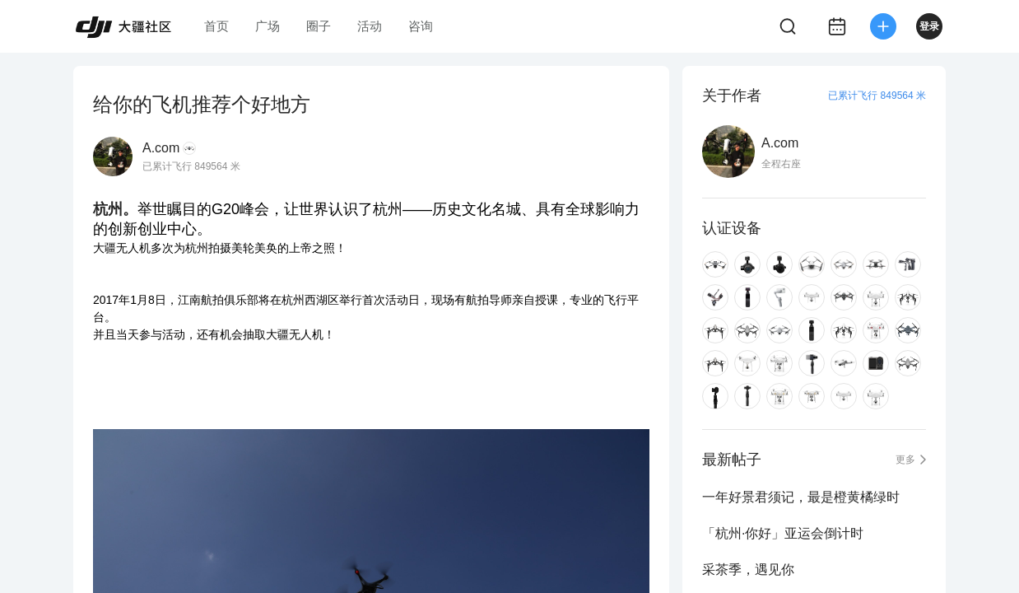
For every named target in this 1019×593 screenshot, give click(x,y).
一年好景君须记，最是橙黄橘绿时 (801, 497)
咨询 (420, 26)
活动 (369, 26)
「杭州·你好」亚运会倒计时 (782, 533)
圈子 (318, 26)
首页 (216, 26)
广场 (267, 26)
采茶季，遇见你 (748, 570)
